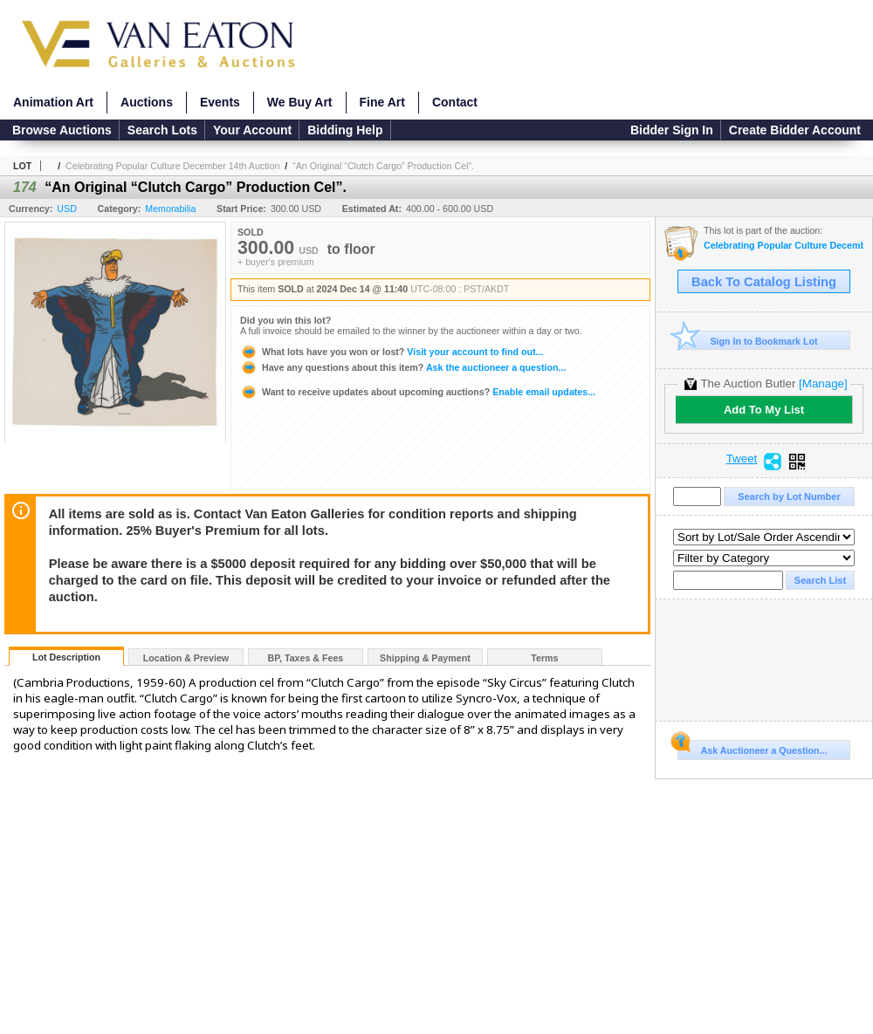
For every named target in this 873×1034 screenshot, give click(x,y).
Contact (455, 102)
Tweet (742, 459)
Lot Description (66, 657)
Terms (544, 658)
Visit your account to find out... (391, 351)
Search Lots (162, 130)
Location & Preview (186, 658)
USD (67, 208)
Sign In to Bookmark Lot (747, 341)
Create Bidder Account (795, 130)
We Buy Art (300, 102)
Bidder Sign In (671, 130)
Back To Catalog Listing (763, 282)
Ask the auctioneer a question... (403, 367)
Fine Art (382, 102)
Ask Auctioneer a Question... (752, 748)
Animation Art (53, 102)
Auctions (146, 102)
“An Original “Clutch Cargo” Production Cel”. (383, 166)
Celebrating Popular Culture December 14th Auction (172, 166)
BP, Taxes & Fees (306, 658)
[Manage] (822, 383)
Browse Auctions (62, 130)
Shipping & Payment (425, 658)
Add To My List (764, 409)
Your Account (252, 130)
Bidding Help (344, 130)
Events (220, 102)
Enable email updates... (417, 392)
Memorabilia (170, 208)
